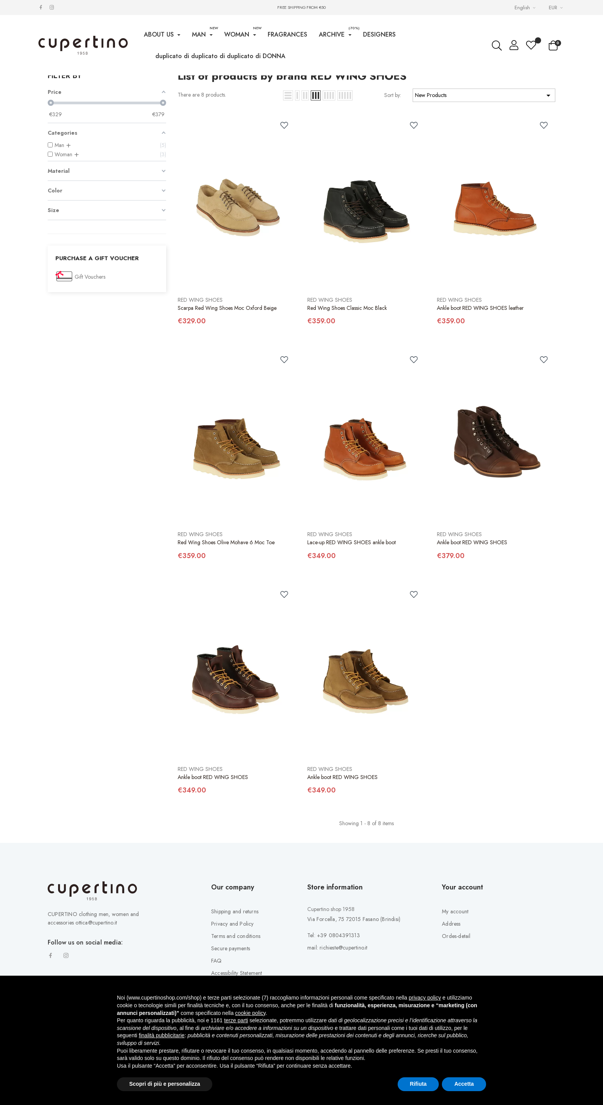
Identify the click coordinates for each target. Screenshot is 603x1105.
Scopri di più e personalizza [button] (164, 1084)
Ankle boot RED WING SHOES (472, 603)
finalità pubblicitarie (162, 1035)
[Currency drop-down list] (557, 7)
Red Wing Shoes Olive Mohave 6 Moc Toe (226, 603)
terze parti (236, 1020)
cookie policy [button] (250, 1013)
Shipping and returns (234, 972)
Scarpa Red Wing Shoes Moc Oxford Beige (227, 368)
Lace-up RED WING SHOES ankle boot (351, 603)
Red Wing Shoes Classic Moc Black (347, 368)
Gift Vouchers (90, 337)
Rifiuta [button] (418, 1084)
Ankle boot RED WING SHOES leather (480, 368)
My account (455, 972)
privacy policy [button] (425, 998)
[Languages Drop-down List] (526, 7)
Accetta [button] (464, 1084)
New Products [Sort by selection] (484, 155)
